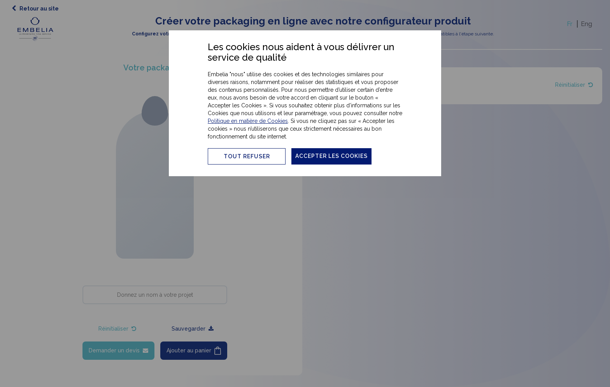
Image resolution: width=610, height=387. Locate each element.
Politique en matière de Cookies (248, 121)
